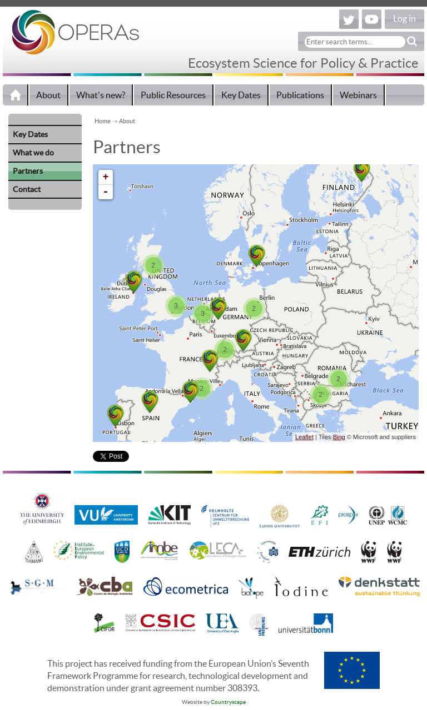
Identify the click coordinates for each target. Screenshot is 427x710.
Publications (300, 95)
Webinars (358, 95)
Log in (404, 18)
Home (15, 94)
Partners (28, 171)
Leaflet (304, 437)
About (48, 95)
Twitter (349, 19)
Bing (339, 437)
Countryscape (228, 702)
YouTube (371, 19)
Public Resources (173, 95)
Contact (27, 189)
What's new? (100, 95)
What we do (33, 152)
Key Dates (241, 95)
